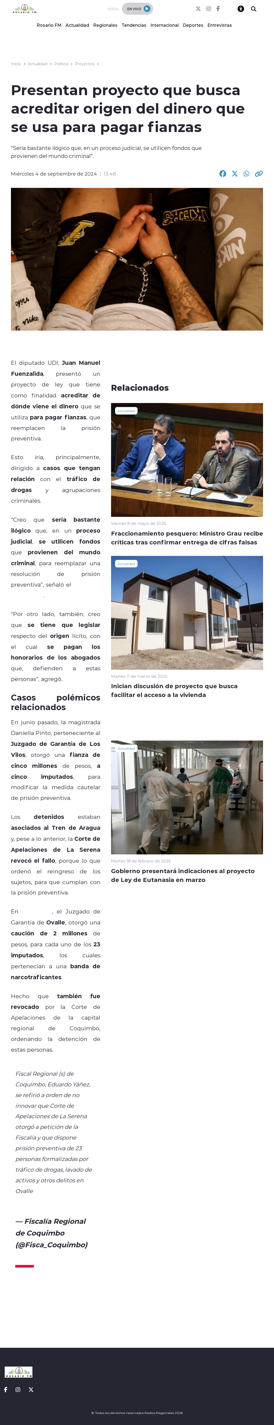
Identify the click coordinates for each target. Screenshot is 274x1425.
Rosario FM (49, 25)
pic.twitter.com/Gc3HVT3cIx (55, 1201)
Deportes (193, 25)
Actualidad (77, 25)
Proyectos (84, 64)
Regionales (105, 25)
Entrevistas (219, 25)
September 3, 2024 (48, 1256)
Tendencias (133, 25)
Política (61, 64)
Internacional (164, 25)
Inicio (16, 64)
